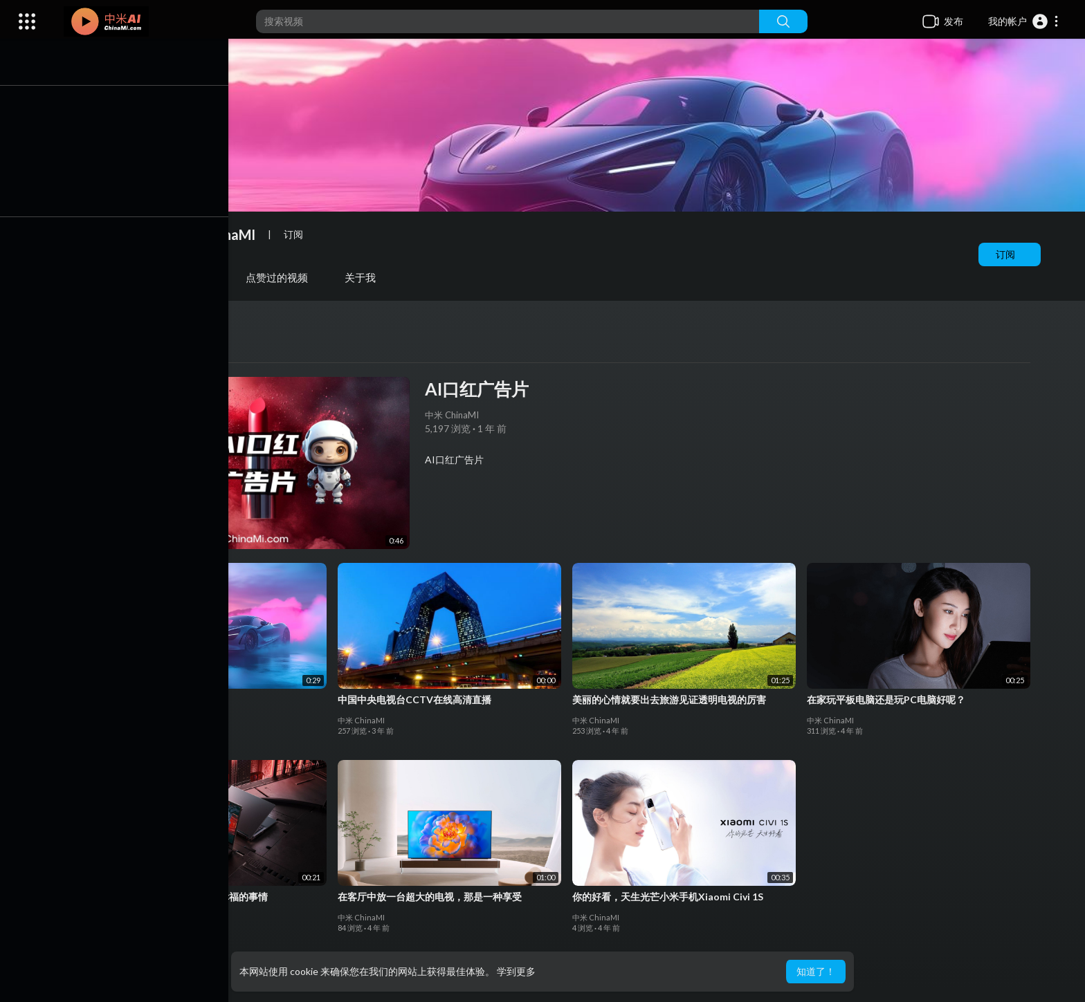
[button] (1023, 21)
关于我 (363, 277)
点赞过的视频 (280, 277)
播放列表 (191, 277)
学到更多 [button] (516, 971)
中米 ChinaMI (217, 234)
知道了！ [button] (815, 971)
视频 (123, 277)
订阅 (1009, 254)
